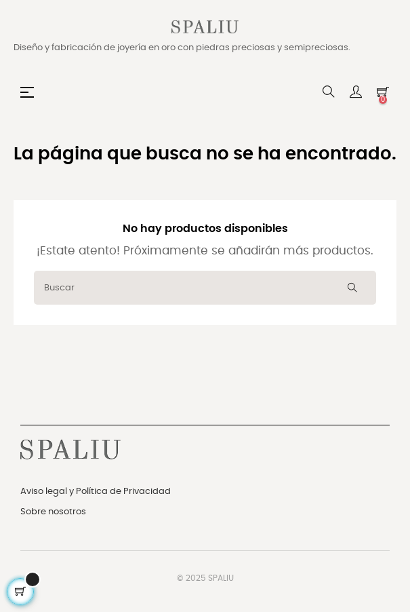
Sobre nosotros (53, 512)
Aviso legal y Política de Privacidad (95, 491)
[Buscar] (205, 287)
